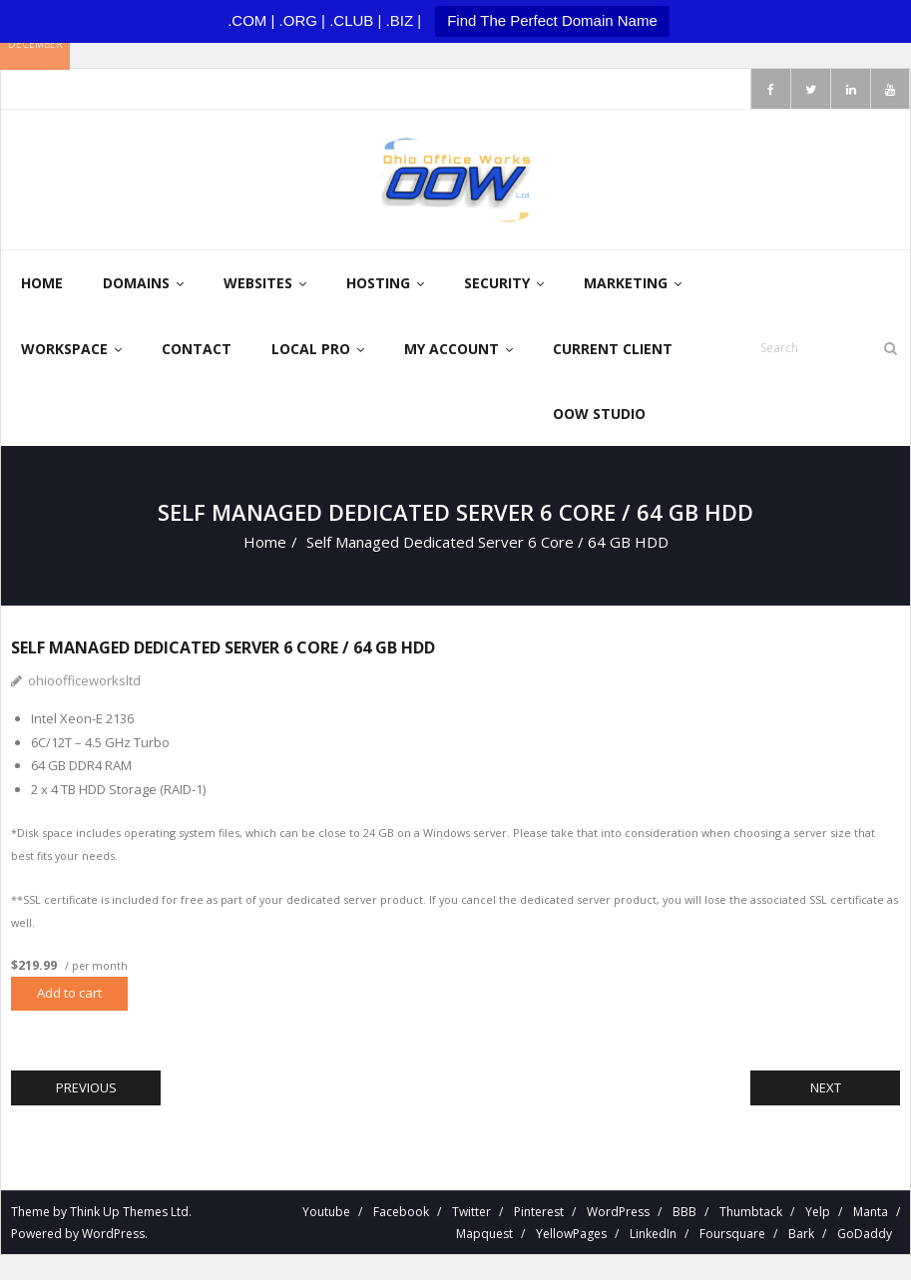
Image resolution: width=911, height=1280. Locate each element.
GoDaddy (864, 1233)
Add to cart (69, 993)
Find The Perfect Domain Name (552, 20)
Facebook (401, 1211)
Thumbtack (750, 1211)
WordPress (113, 1233)
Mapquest (484, 1233)
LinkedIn (653, 1233)
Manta (870, 1211)
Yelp (817, 1211)
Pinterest (539, 1211)
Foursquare (732, 1233)
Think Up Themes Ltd (129, 1211)
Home (264, 542)
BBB (684, 1211)
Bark (801, 1233)
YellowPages (571, 1233)
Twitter (471, 1211)
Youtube (326, 1211)
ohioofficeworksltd (84, 680)
